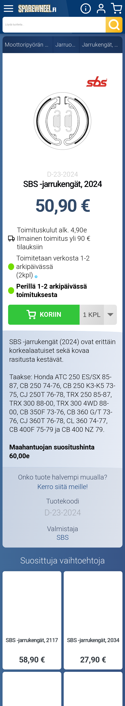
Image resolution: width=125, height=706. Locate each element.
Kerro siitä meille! (62, 487)
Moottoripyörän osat (28, 44)
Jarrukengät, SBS (101, 44)
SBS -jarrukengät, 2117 (32, 640)
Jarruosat (66, 44)
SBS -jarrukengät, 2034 (93, 640)
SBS (63, 537)
